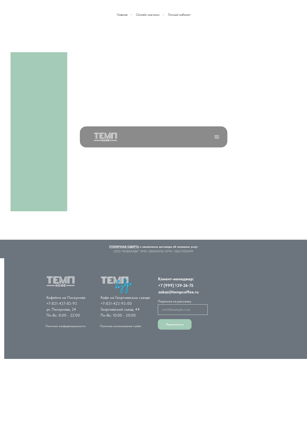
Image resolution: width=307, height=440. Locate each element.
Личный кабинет (179, 15)
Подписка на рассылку (174, 301)
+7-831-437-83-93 (61, 303)
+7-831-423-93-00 (116, 303)
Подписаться (175, 324)
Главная (122, 15)
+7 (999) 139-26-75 (175, 285)
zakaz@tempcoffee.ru (178, 291)
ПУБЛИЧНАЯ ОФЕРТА (124, 246)
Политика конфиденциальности (66, 326)
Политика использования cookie (120, 326)
